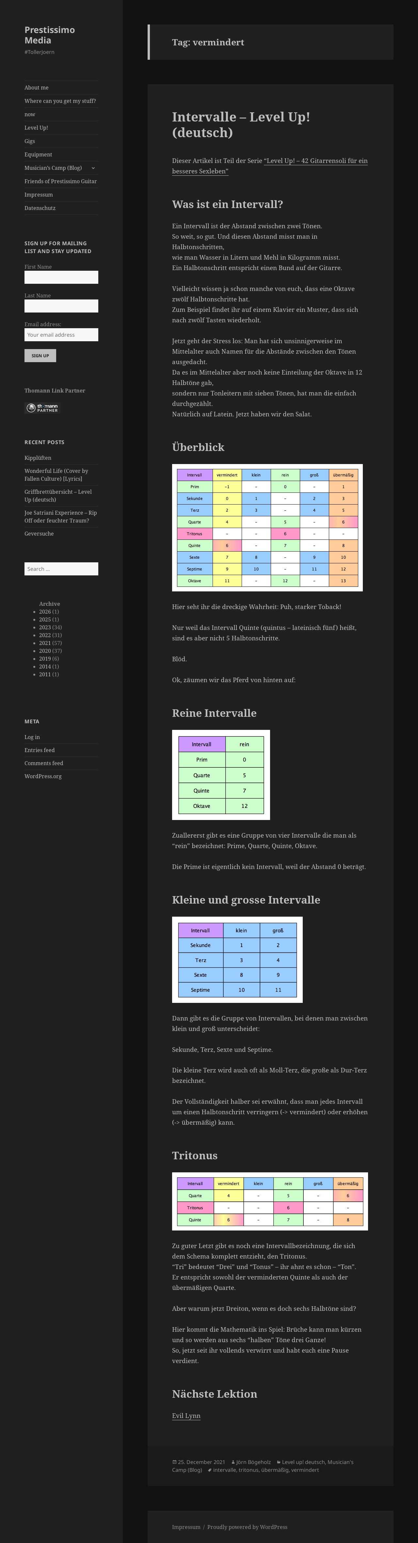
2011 (45, 674)
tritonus (249, 1469)
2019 (45, 658)
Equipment (38, 154)
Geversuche (39, 533)
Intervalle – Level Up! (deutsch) (241, 124)
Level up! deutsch (303, 1462)
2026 (45, 611)
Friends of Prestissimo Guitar (60, 181)
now (29, 114)
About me (36, 87)
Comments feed (43, 763)
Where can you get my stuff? (60, 100)
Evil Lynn (186, 1415)
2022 (45, 635)
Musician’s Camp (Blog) (53, 167)
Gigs (29, 141)
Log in (32, 737)
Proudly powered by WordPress (247, 1527)
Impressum (38, 194)
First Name (38, 266)
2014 (45, 666)
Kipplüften (37, 457)
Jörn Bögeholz (253, 1462)
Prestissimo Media (49, 35)
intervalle (224, 1469)
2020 (45, 650)
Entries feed (39, 750)
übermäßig (275, 1469)
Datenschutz (40, 208)
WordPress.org (43, 776)
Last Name (37, 295)
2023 (45, 627)
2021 (45, 643)
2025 (45, 619)
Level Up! (36, 127)
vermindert (305, 1469)
